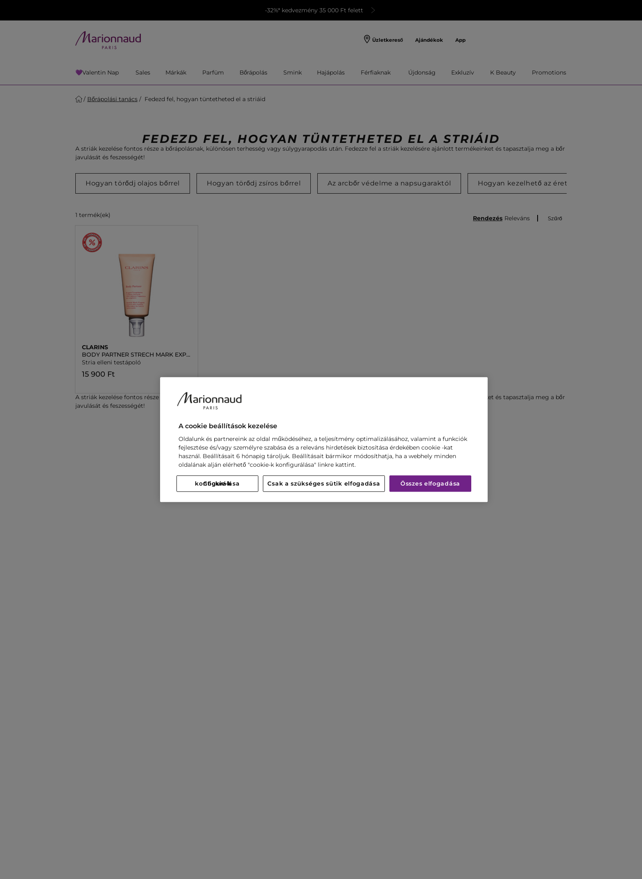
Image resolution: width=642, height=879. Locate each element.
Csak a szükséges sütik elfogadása (323, 483)
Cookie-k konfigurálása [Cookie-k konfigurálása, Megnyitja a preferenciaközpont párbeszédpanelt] (217, 483)
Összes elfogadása (430, 483)
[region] (324, 439)
